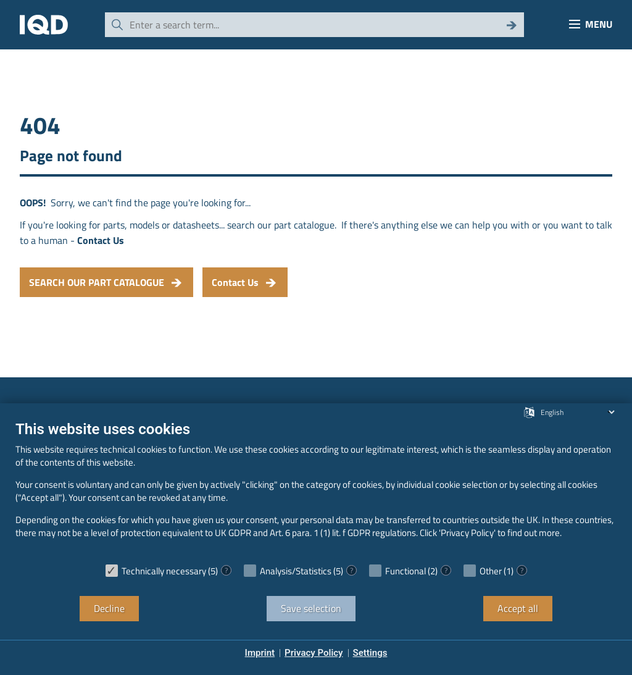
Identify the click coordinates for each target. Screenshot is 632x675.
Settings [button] (370, 652)
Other (491, 570)
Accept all (517, 608)
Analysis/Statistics (295, 570)
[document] (316, 488)
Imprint (260, 652)
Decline (109, 608)
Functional (405, 570)
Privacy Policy (314, 652)
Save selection (311, 608)
